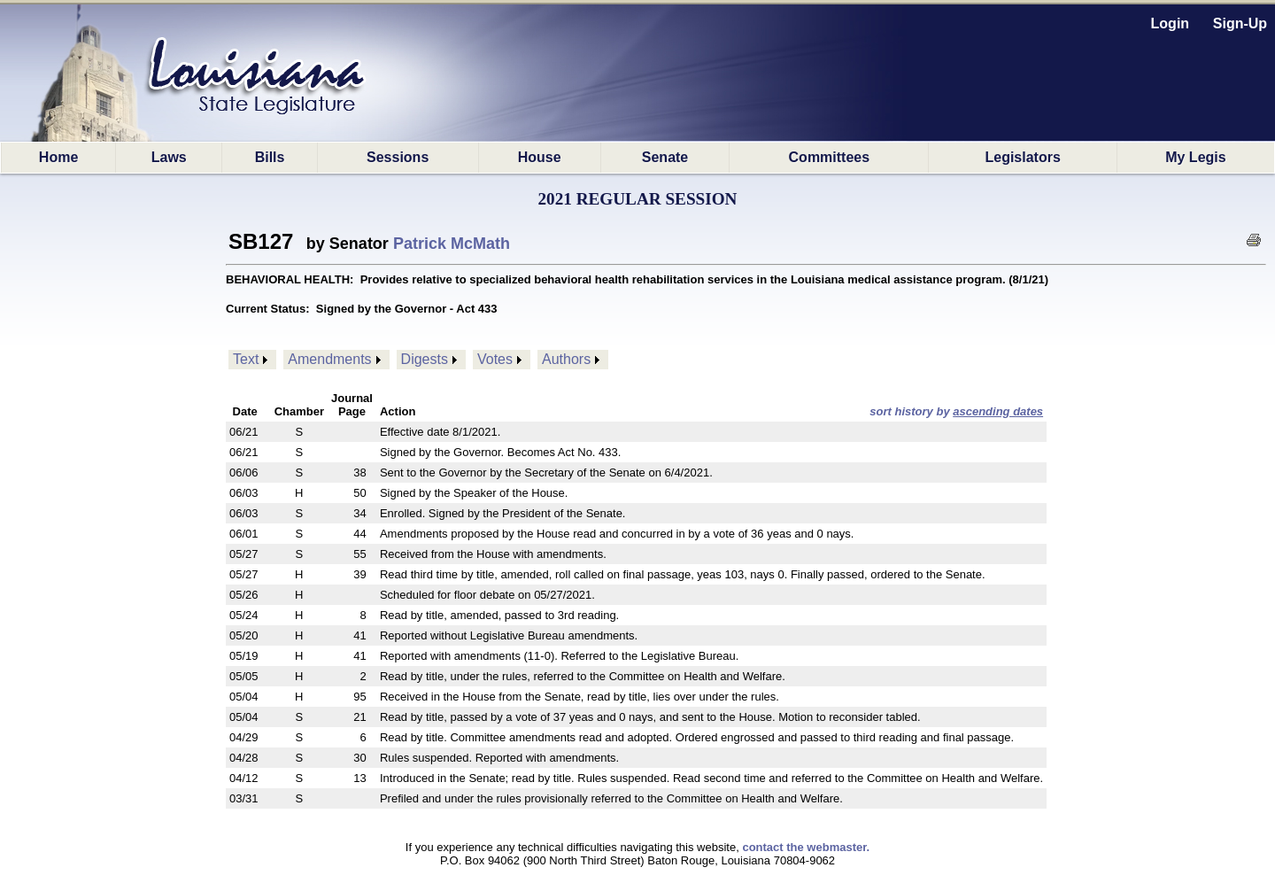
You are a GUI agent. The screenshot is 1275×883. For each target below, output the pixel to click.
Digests (424, 359)
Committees (829, 157)
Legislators (1022, 157)
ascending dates (998, 411)
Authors (566, 359)
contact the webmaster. (805, 847)
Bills (270, 157)
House (539, 157)
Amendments (329, 359)
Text (246, 359)
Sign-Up (1240, 23)
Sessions (398, 157)
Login (1170, 23)
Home (58, 157)
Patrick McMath (451, 243)
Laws (169, 157)
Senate (665, 157)
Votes (495, 359)
